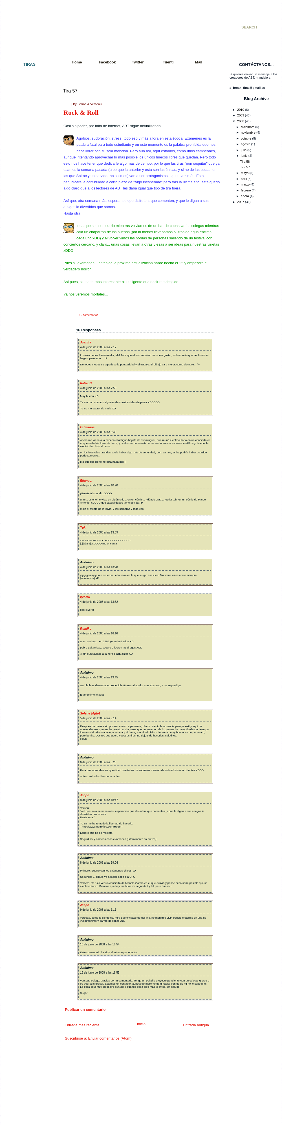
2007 (240, 202)
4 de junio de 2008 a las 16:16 (99, 633)
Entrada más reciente (82, 1025)
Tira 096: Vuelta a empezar (30, 762)
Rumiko (85, 628)
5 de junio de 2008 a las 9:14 (98, 718)
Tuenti (168, 62)
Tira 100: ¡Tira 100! (25, 792)
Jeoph (84, 795)
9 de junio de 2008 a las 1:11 (98, 909)
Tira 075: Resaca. (24, 617)
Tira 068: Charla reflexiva (29, 573)
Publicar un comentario (85, 1009)
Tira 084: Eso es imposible (30, 682)
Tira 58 (245, 161)
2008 (240, 121)
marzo (245, 184)
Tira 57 (70, 91)
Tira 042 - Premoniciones (29, 373)
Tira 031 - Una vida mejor (29, 294)
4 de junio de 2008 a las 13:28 (99, 567)
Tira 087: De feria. (24, 702)
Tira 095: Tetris (22, 757)
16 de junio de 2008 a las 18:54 (100, 944)
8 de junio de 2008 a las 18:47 (99, 800)
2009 (240, 115)
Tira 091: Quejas (23, 732)
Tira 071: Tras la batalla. (28, 593)
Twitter (138, 62)
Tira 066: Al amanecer (27, 563)
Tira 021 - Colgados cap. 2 (30, 219)
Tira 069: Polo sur (24, 578)
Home (77, 62)
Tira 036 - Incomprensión (29, 324)
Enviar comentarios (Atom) (109, 1038)
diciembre (247, 127)
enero (245, 196)
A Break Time (89, 21)
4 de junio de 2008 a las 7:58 (98, 388)
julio (243, 150)
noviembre (248, 132)
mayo (244, 173)
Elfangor (86, 480)
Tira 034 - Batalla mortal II (30, 314)
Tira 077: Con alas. (25, 628)
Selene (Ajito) (90, 713)
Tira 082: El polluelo (25, 667)
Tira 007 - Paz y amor (27, 129)
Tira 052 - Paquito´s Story (29, 458)
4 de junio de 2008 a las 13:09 (99, 532)
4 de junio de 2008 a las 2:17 (98, 347)
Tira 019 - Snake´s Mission (30, 209)
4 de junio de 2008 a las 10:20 (99, 485)
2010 (240, 109)
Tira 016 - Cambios (25, 194)
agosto (245, 144)
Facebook (107, 62)
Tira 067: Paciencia (25, 568)
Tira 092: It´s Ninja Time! (29, 737)
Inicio (141, 1024)
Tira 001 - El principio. (27, 74)
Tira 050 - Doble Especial (29, 443)
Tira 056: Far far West (27, 493)
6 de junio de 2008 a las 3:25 (98, 762)
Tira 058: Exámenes (25, 503)
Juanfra (85, 342)
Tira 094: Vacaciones (26, 752)
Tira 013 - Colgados (25, 174)
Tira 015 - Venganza (26, 189)
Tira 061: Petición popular (29, 523)
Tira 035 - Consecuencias (29, 319)
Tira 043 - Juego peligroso (30, 378)
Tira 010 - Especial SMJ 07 (30, 154)
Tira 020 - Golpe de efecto (30, 214)
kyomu (85, 597)
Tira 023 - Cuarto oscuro (28, 229)
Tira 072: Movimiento (26, 598)
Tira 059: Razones (24, 508)
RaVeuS (86, 383)
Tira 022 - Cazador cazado (30, 224)
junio (244, 155)
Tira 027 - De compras (27, 259)
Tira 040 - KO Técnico (27, 358)
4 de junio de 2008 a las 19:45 (99, 677)
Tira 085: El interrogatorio (29, 687)
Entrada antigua (196, 1025)
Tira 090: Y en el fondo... (29, 727)
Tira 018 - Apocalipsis (26, 204)
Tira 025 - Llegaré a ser (28, 244)
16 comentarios (88, 315)
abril (244, 178)
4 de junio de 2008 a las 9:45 (98, 432)
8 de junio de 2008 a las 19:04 (99, 862)
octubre (246, 138)
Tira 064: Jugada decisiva (29, 548)
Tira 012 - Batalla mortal (28, 169)
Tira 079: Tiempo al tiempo (30, 643)
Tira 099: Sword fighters (28, 787)
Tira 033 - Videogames (27, 309)
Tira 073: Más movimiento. (30, 603)
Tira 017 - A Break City (27, 199)
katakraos (87, 427)
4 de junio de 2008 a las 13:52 (99, 601)
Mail (198, 62)
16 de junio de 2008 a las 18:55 (100, 972)
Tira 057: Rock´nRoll (26, 498)
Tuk (82, 527)
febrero (246, 190)
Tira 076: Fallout (23, 623)
